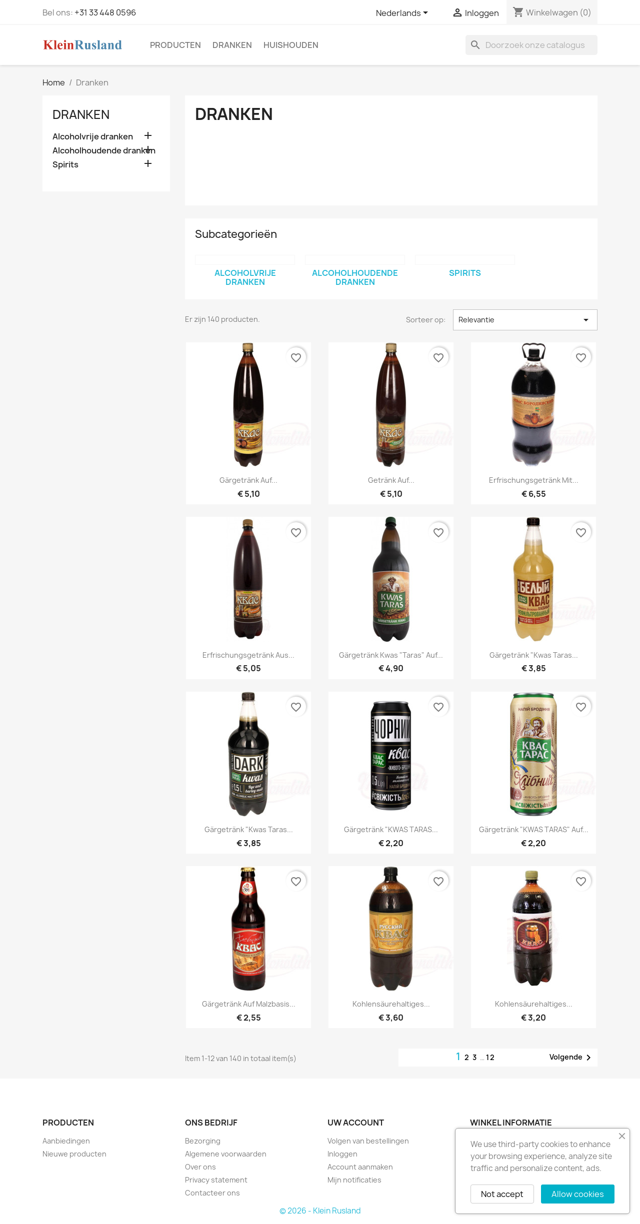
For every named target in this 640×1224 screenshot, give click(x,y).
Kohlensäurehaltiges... (391, 1004)
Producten (175, 44)
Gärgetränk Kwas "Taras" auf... (391, 655)
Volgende (572, 1058)
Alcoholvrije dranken (92, 136)
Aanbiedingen (66, 1141)
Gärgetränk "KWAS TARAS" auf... (533, 829)
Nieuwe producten (74, 1154)
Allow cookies (578, 1194)
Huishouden (291, 44)
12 (491, 1057)
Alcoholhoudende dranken (104, 150)
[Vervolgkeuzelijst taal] (404, 13)
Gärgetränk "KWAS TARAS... (391, 829)
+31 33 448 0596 (105, 12)
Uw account (356, 1122)
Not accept (502, 1194)
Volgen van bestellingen (368, 1141)
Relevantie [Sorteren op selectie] (525, 320)
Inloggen (343, 1154)
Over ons (200, 1167)
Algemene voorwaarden (225, 1154)
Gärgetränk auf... (249, 480)
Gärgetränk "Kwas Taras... (534, 655)
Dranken (232, 44)
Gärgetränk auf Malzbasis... (249, 1004)
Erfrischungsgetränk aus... (248, 655)
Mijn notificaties (355, 1180)
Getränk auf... (391, 480)
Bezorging (202, 1141)
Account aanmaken (360, 1167)
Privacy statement (216, 1180)
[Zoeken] (532, 45)
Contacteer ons (212, 1193)
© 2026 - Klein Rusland (320, 1211)
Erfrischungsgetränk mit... (533, 480)
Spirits (65, 164)
